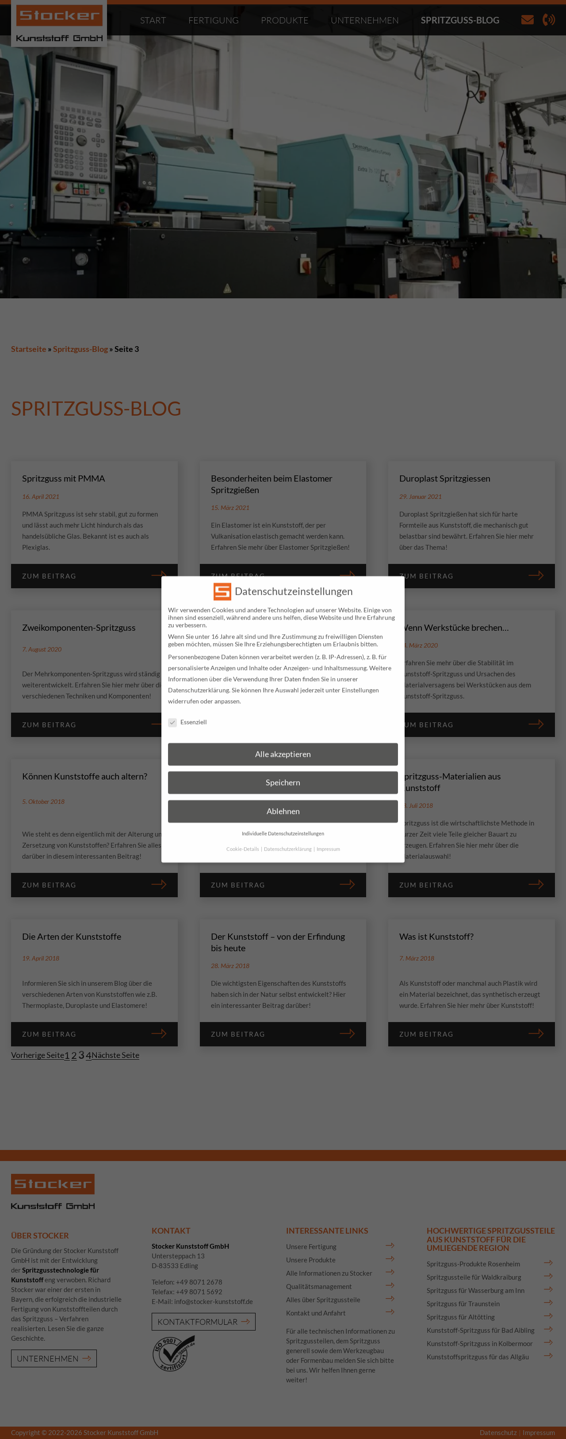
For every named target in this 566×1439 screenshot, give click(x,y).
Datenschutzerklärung (198, 679)
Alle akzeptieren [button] (283, 743)
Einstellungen (360, 679)
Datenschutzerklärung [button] (288, 838)
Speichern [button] (283, 771)
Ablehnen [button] (283, 800)
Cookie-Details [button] (243, 838)
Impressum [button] (328, 838)
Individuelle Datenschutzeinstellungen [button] (283, 822)
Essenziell (187, 711)
